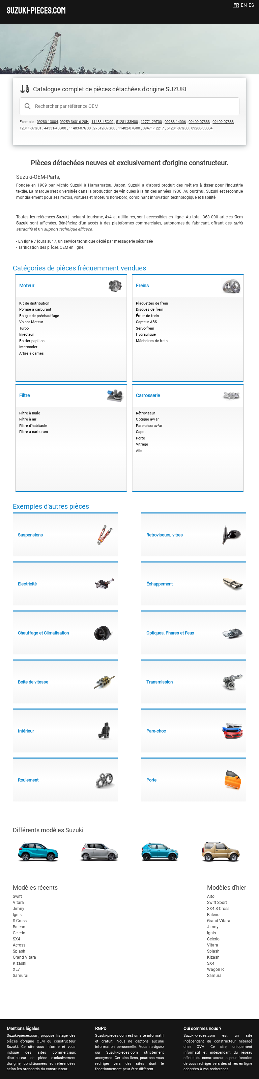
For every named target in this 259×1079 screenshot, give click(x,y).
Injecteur (26, 334)
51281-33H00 (127, 122)
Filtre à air (27, 419)
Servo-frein (145, 328)
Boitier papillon (32, 341)
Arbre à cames (31, 353)
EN (244, 5)
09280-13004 (47, 122)
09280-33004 (201, 128)
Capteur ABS (146, 322)
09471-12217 (153, 128)
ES (251, 5)
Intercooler (28, 347)
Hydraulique (146, 334)
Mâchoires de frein (152, 341)
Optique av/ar (147, 419)
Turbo (24, 328)
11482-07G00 (129, 128)
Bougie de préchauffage (39, 316)
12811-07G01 (30, 128)
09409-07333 (199, 122)
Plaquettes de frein (152, 303)
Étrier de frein (147, 316)
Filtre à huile (29, 413)
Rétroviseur (145, 413)
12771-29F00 (151, 122)
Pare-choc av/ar (149, 426)
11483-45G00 (102, 122)
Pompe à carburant (35, 309)
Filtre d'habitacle (33, 426)
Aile (139, 451)
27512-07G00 (104, 128)
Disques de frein (149, 309)
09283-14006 (175, 122)
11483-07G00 (80, 128)
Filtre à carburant (33, 432)
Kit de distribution (34, 303)
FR (236, 5)
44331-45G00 (55, 128)
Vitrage (142, 444)
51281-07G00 (178, 128)
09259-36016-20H (74, 122)
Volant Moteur (31, 322)
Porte (140, 438)
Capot (141, 432)
